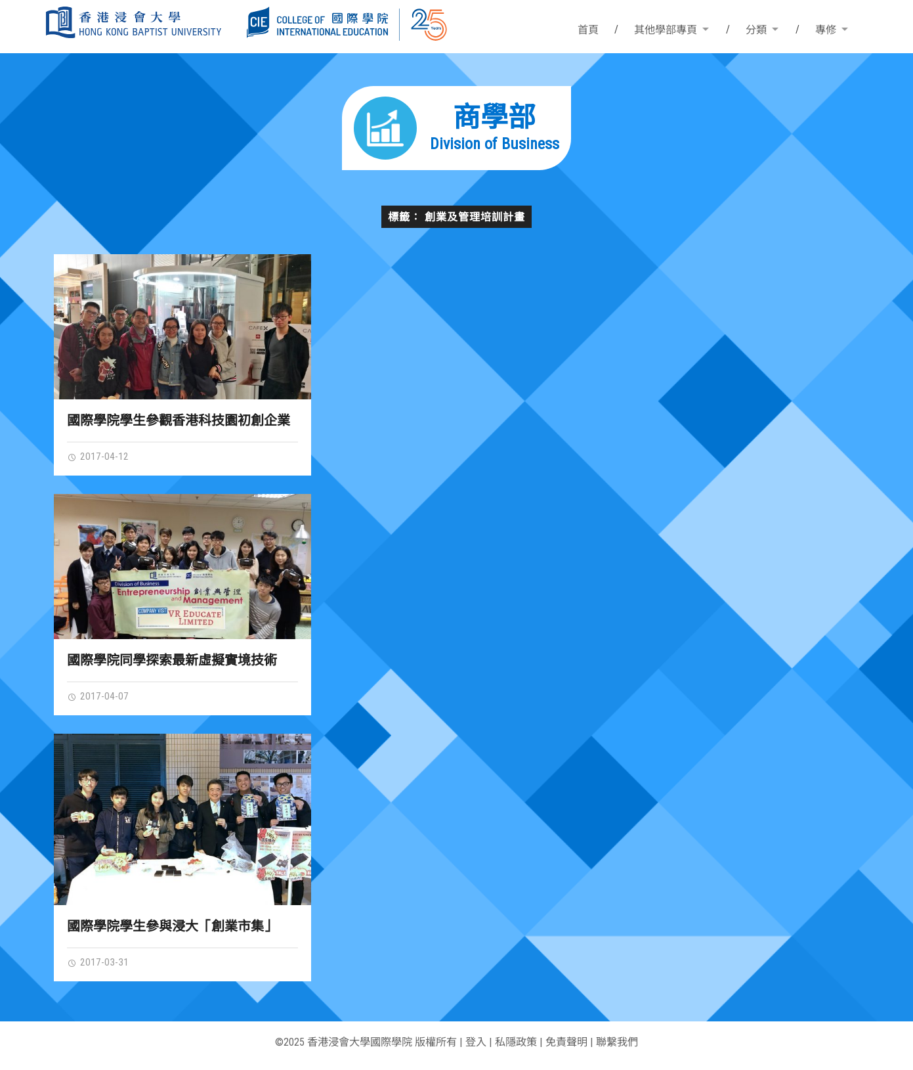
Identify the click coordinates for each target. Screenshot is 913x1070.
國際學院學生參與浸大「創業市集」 (172, 926)
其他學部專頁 (665, 30)
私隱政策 (516, 1042)
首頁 (588, 30)
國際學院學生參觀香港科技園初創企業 (178, 420)
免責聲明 (566, 1042)
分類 (756, 30)
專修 (825, 30)
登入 (475, 1042)
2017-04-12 (98, 456)
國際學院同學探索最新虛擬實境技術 (172, 660)
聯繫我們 (617, 1042)
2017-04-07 (98, 696)
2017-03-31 (98, 962)
